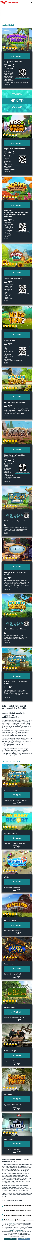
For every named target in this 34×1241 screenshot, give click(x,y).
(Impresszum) (13, 1223)
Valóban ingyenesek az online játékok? (17, 1205)
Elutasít (24, 1239)
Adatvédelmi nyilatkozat (15, 1230)
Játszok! (17, 56)
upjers (9, 2)
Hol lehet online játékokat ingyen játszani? (15, 1220)
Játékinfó (7, 84)
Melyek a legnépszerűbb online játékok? (18, 1215)
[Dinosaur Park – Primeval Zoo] (0, 15)
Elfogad (10, 1239)
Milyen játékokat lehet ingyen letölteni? (17, 1210)
